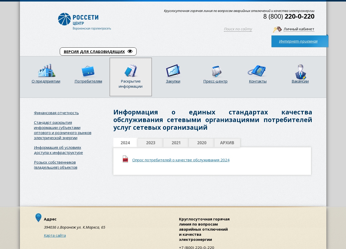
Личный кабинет (299, 28)
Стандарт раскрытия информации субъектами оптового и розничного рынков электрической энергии (62, 130)
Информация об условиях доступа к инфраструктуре (58, 150)
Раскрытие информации (130, 83)
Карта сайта (55, 235)
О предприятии (46, 81)
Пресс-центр (215, 81)
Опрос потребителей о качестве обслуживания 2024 (181, 159)
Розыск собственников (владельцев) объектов (55, 165)
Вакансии (300, 81)
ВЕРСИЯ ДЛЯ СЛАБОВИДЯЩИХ (98, 51)
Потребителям (88, 81)
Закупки (173, 81)
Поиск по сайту (238, 28)
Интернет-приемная (298, 41)
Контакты (258, 81)
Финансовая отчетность (56, 112)
